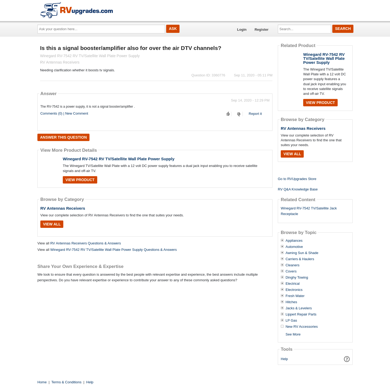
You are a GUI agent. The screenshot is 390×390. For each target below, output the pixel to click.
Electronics (294, 290)
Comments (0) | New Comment (64, 113)
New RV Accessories (302, 327)
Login (242, 30)
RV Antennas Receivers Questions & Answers (85, 243)
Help (284, 359)
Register (261, 30)
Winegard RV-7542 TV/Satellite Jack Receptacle (309, 211)
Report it (255, 113)
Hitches (291, 302)
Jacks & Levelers (299, 308)
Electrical (293, 284)
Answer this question (63, 137)
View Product (80, 180)
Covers (291, 271)
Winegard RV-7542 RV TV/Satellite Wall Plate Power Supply (118, 159)
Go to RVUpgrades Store (297, 179)
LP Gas (291, 320)
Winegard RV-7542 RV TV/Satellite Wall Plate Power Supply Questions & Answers (113, 250)
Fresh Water (295, 296)
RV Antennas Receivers (62, 208)
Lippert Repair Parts (301, 314)
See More (293, 334)
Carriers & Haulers (300, 259)
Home (42, 382)
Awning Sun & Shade (302, 253)
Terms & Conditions (66, 382)
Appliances (294, 241)
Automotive (294, 247)
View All (52, 224)
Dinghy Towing (297, 277)
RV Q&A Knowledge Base (298, 189)
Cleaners (292, 265)
